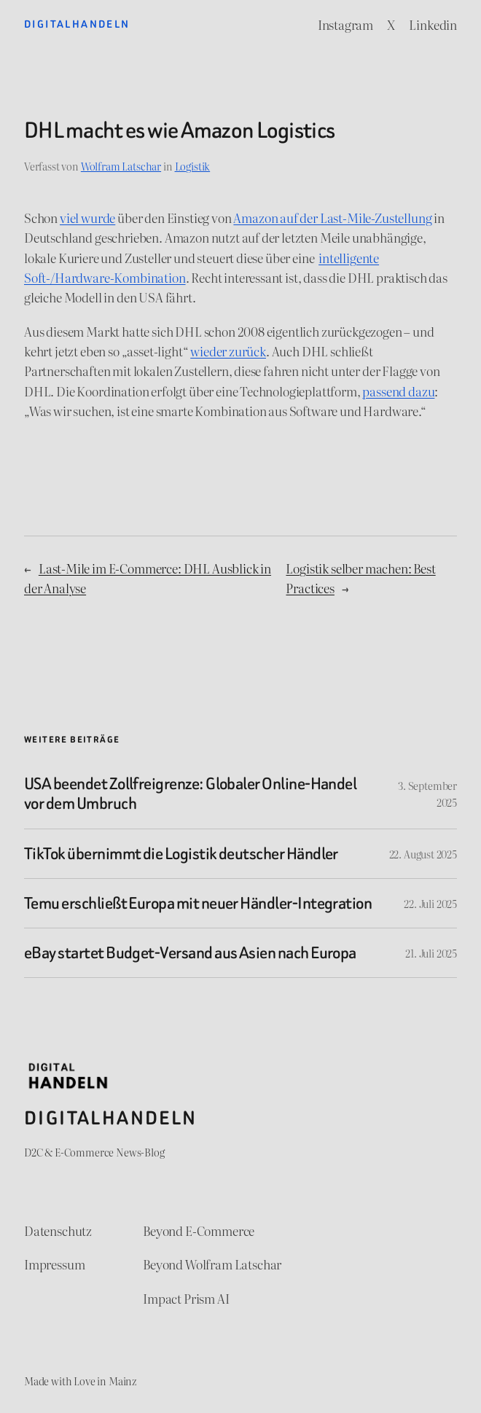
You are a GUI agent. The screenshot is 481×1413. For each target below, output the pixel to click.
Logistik (193, 165)
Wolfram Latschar (121, 165)
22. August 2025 (423, 853)
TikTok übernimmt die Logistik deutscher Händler (181, 854)
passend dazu (398, 391)
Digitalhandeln (77, 24)
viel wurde (87, 217)
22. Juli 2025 (430, 903)
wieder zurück (228, 351)
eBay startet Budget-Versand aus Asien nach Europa (190, 953)
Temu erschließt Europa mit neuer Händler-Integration (198, 903)
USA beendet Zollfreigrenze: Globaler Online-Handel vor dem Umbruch (190, 793)
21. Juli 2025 (431, 952)
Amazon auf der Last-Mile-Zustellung (332, 217)
